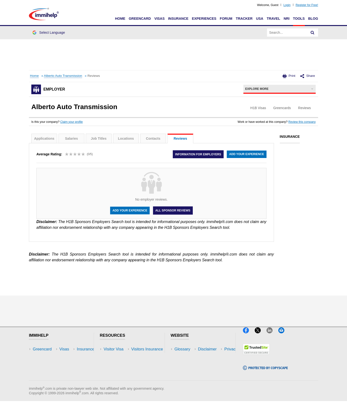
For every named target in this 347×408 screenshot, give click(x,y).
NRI (287, 18)
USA (259, 18)
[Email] (283, 335)
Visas (159, 18)
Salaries (71, 138)
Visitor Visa (113, 349)
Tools (299, 18)
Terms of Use (186, 371)
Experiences (204, 18)
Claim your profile (71, 122)
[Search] (312, 32)
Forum (226, 18)
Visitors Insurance (119, 356)
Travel (273, 18)
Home (120, 18)
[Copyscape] (265, 372)
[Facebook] (249, 335)
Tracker (244, 18)
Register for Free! (307, 5)
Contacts (153, 138)
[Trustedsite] (256, 356)
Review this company (302, 122)
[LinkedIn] (272, 335)
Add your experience (246, 154)
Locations (126, 138)
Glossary (182, 349)
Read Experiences (120, 363)
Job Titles (99, 138)
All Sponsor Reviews (172, 210)
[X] (261, 335)
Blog (313, 18)
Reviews (180, 138)
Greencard (140, 18)
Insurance (178, 18)
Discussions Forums (122, 371)
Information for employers (198, 154)
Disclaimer (183, 356)
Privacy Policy (186, 363)
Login (286, 5)
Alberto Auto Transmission (63, 76)
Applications (44, 138)
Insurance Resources (122, 378)
